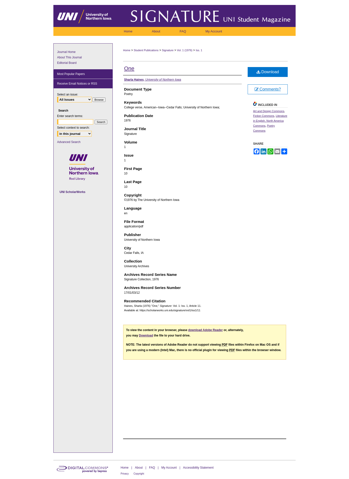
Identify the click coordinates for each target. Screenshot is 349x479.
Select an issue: (67, 94)
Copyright (138, 473)
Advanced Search (69, 142)
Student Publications (146, 50)
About (139, 467)
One (129, 68)
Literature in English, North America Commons (270, 120)
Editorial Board (67, 63)
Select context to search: (73, 127)
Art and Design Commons (268, 111)
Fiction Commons (263, 115)
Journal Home (66, 52)
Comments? (268, 89)
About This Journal (69, 57)
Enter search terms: (70, 116)
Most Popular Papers (71, 74)
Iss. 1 (199, 50)
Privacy (125, 473)
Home (126, 50)
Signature (168, 50)
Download (268, 72)
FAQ (152, 467)
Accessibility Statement (198, 467)
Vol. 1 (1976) (184, 50)
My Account (169, 467)
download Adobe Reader (205, 330)
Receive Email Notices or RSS (77, 83)
